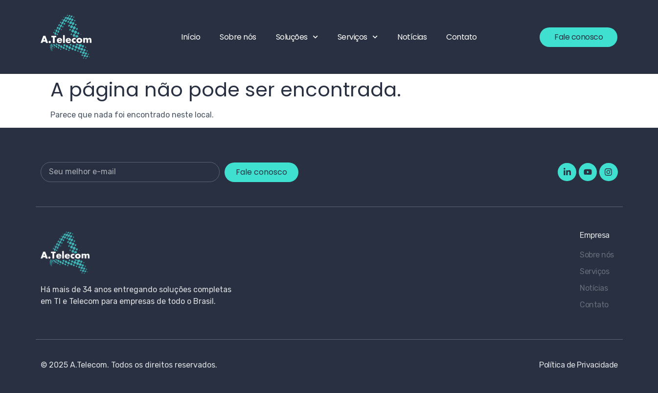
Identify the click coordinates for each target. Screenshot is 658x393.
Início (190, 37)
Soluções (297, 37)
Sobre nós (238, 37)
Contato (461, 37)
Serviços (358, 37)
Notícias (412, 37)
